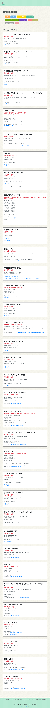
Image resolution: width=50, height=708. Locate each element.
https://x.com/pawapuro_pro (10, 187)
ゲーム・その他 (21, 16)
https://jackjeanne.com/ (16, 466)
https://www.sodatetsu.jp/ (9, 217)
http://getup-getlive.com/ (15, 557)
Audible (12, 596)
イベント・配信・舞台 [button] (11, 19)
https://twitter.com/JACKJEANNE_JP (17, 465)
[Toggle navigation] (46, 3)
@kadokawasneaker (24, 597)
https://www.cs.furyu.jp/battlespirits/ (18, 444)
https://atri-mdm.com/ (15, 615)
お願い (17, 23)
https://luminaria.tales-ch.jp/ (16, 425)
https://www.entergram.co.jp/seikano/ (12, 260)
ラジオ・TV (30, 16)
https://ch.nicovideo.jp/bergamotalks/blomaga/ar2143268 (31, 332)
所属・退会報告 (9, 23)
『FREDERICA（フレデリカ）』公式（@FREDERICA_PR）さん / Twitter (21, 278)
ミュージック (23, 20)
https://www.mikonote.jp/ (15, 403)
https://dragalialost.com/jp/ (16, 632)
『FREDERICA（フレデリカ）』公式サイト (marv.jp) (16, 276)
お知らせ (35, 20)
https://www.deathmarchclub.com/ (18, 688)
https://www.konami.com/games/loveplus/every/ (21, 651)
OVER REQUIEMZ (8, 125)
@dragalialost (13, 634)
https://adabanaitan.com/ (16, 576)
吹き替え (13, 16)
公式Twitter (6, 350)
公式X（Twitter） (8, 240)
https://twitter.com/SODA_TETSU (11, 221)
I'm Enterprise (24, 706)
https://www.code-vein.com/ (16, 669)
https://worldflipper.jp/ (9, 541)
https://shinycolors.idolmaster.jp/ (11, 523)
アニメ (7, 16)
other (29, 20)
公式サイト (6, 44)
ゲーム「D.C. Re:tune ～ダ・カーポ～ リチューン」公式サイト (18, 145)
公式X (5, 84)
